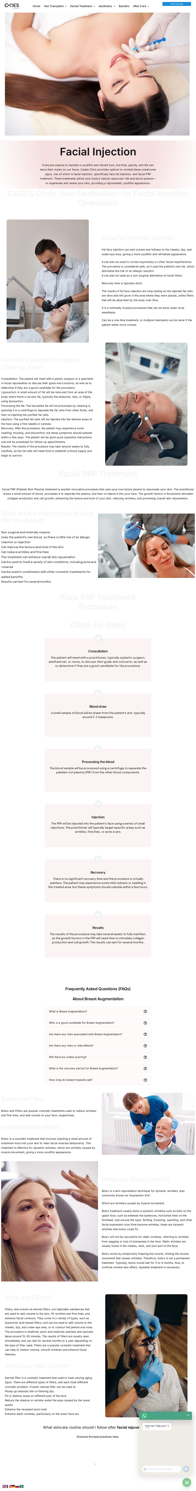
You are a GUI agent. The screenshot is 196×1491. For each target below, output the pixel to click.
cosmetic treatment (39, 1377)
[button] (98, 1011)
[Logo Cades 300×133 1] (11, 4)
